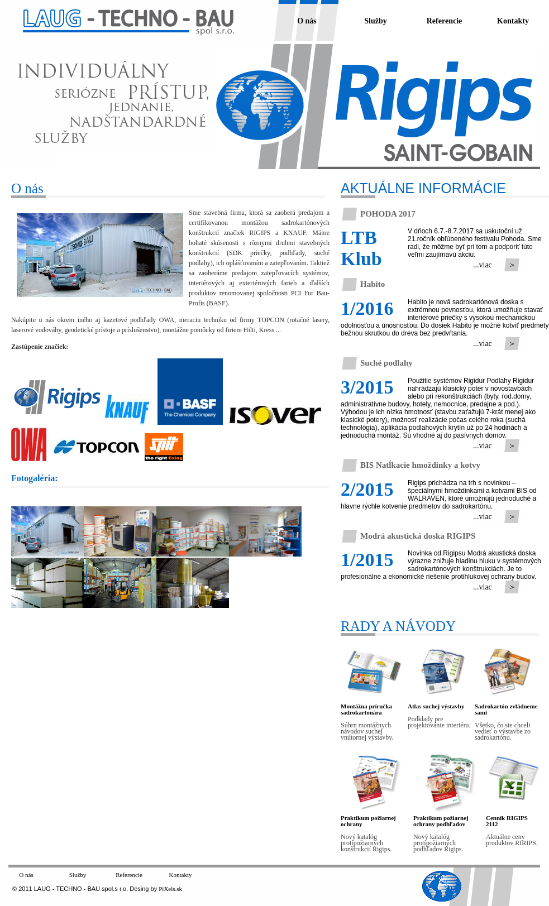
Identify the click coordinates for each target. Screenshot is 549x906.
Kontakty (513, 21)
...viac (480, 265)
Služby (375, 21)
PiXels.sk (170, 888)
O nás (307, 21)
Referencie (444, 21)
